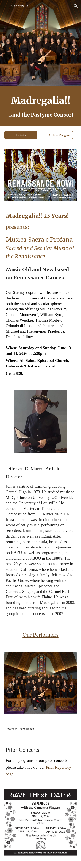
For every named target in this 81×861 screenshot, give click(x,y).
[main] (40, 106)
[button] (5, 6)
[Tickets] (20, 135)
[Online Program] (60, 135)
